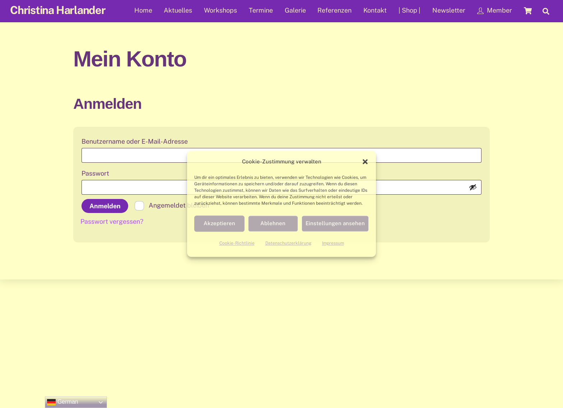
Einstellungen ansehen (335, 224)
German (62, 402)
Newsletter (448, 10)
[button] (365, 161)
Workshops (220, 10)
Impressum (333, 243)
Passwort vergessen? (111, 221)
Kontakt (375, 10)
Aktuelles (178, 10)
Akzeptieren (219, 224)
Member (494, 10)
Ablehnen (272, 224)
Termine (261, 10)
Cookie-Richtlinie (237, 243)
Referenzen (334, 10)
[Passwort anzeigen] (473, 187)
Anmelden (105, 206)
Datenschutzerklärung (288, 243)
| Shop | (409, 10)
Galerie (295, 10)
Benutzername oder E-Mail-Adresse (155, 140)
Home (143, 10)
